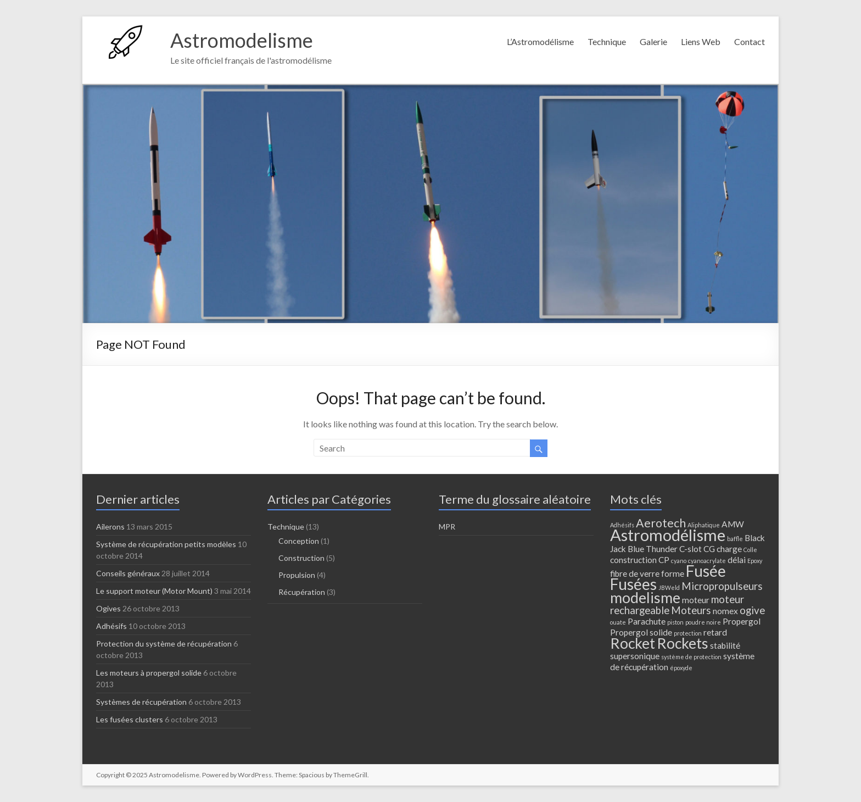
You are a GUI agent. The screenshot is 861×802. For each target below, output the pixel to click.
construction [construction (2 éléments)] (633, 560)
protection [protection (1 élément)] (688, 633)
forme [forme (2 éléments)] (672, 573)
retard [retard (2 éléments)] (715, 632)
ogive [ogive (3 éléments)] (752, 610)
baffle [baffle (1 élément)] (735, 538)
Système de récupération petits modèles (166, 544)
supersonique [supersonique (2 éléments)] (634, 656)
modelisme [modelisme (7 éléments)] (645, 597)
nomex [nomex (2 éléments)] (725, 611)
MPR (447, 526)
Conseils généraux (128, 573)
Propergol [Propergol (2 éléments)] (742, 621)
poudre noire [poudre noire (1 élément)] (703, 622)
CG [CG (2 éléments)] (709, 549)
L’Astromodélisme (540, 41)
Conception (298, 540)
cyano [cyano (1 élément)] (678, 560)
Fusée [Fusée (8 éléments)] (706, 570)
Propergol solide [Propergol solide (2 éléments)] (641, 632)
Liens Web (700, 41)
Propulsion (296, 575)
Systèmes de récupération (141, 701)
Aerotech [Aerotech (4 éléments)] (661, 523)
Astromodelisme (241, 40)
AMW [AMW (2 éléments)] (733, 524)
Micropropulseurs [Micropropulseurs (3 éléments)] (722, 586)
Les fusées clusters (129, 719)
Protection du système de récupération (164, 643)
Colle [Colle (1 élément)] (750, 549)
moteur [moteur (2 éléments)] (695, 600)
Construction (301, 557)
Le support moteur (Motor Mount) (154, 590)
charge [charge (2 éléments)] (729, 549)
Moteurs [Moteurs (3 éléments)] (691, 610)
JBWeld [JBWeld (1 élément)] (669, 587)
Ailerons (110, 526)
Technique (607, 41)
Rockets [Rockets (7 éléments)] (682, 643)
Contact (749, 41)
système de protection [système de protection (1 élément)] (691, 656)
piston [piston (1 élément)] (675, 622)
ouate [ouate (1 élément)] (618, 622)
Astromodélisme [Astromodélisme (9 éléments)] (667, 534)
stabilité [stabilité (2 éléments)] (725, 645)
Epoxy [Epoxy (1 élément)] (754, 560)
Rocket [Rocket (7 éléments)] (632, 643)
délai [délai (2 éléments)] (737, 560)
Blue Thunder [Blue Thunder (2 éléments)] (653, 549)
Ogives (108, 608)
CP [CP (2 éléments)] (663, 560)
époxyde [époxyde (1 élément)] (681, 667)
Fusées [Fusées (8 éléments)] (633, 584)
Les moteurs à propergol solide (149, 672)
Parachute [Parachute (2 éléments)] (647, 621)
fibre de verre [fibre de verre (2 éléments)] (634, 573)
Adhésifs (111, 626)
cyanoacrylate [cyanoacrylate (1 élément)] (707, 560)
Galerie (653, 41)
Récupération (301, 592)
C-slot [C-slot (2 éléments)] (690, 549)
